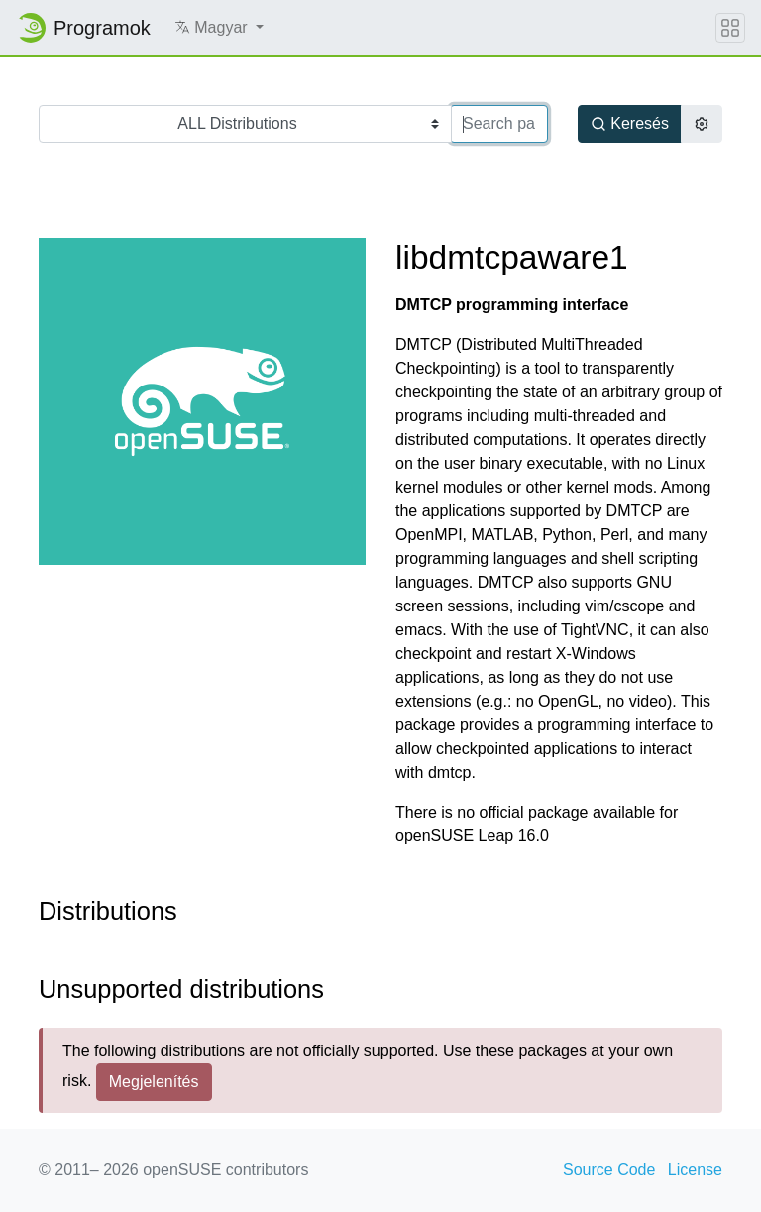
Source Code (609, 1169)
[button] (219, 28)
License (695, 1169)
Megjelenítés (154, 1081)
